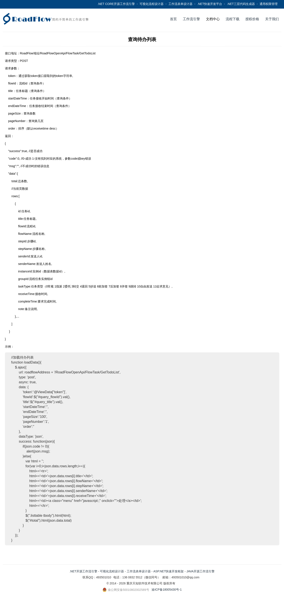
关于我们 (272, 19)
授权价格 (252, 19)
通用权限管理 (269, 4)
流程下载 (232, 19)
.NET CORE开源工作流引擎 (116, 4)
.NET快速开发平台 (209, 4)
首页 (173, 19)
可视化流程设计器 (152, 4)
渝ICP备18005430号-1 (167, 589)
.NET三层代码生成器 (241, 4)
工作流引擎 (191, 19)
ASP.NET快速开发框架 (168, 571)
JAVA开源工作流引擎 (200, 571)
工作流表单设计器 (180, 4)
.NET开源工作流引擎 (83, 571)
